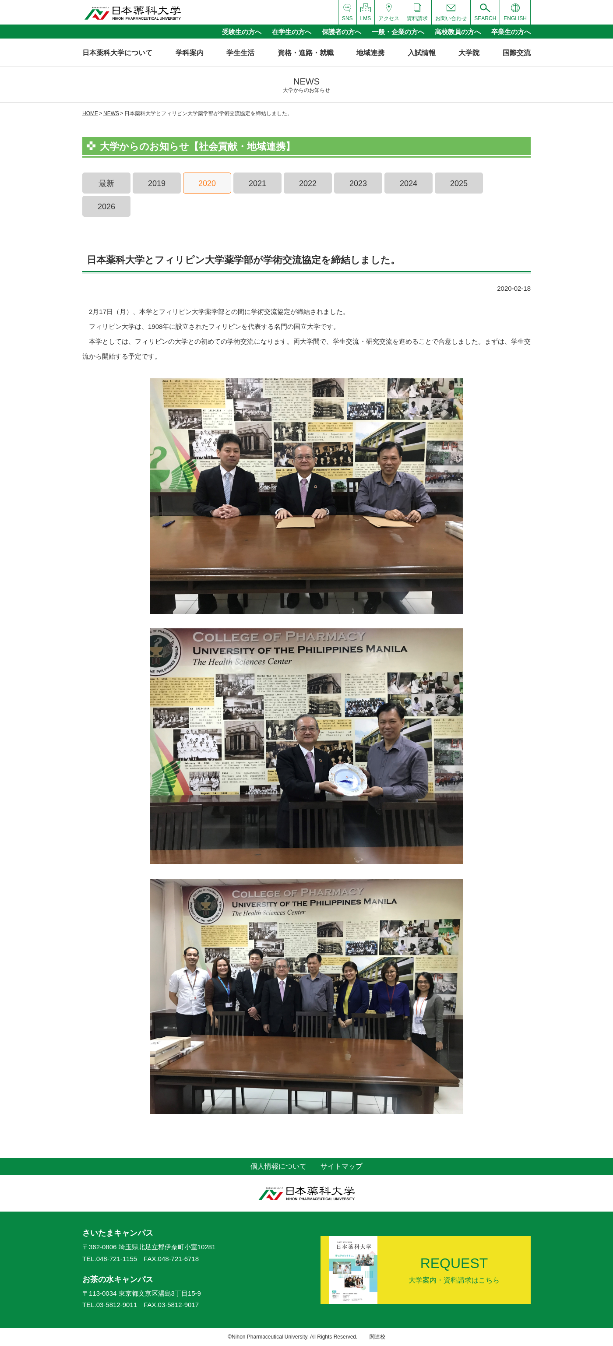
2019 (157, 183)
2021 (257, 183)
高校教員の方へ (458, 31)
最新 (106, 183)
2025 (459, 183)
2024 (408, 183)
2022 (308, 183)
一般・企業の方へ (398, 31)
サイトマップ (342, 1166)
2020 (207, 183)
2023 (358, 183)
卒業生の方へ (511, 31)
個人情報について (278, 1166)
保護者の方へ (341, 31)
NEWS (111, 113)
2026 (106, 206)
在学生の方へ (291, 31)
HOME (90, 113)
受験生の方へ (241, 31)
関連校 (377, 1337)
